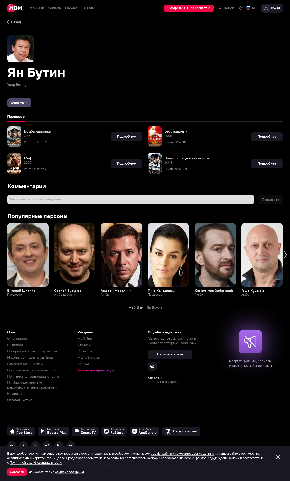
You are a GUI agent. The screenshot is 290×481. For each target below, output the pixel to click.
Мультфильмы (88, 357)
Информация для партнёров (30, 357)
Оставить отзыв (19, 400)
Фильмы (84, 345)
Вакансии (15, 345)
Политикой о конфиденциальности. (36, 462)
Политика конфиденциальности (33, 376)
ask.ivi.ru (155, 378)
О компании (17, 338)
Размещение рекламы (25, 364)
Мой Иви (84, 338)
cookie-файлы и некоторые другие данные (182, 453)
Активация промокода (95, 370)
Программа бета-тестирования (32, 351)
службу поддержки (69, 472)
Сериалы (84, 351)
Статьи (83, 364)
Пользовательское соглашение (32, 370)
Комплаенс (16, 394)
